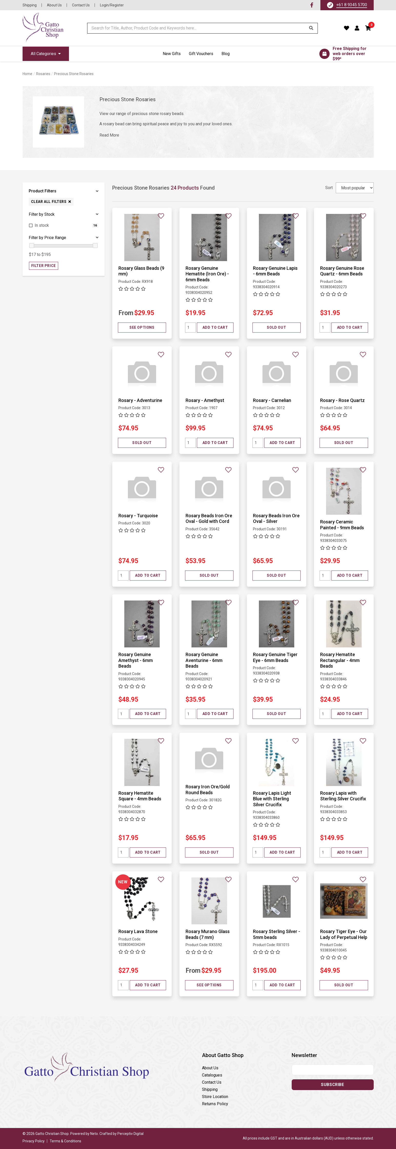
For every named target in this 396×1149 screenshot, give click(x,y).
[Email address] (333, 1069)
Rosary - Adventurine (140, 400)
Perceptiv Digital (130, 1134)
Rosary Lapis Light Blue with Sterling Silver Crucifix (272, 798)
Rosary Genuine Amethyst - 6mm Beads (135, 660)
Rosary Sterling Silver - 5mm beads (276, 934)
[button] (368, 28)
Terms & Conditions (65, 1141)
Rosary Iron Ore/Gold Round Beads (208, 789)
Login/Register (112, 5)
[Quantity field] (190, 328)
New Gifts (172, 53)
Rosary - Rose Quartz (342, 400)
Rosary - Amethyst (205, 400)
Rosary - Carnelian (272, 400)
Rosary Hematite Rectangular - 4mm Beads (340, 660)
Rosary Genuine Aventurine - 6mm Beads (204, 660)
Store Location (215, 1096)
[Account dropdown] (357, 28)
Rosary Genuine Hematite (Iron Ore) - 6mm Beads (207, 273)
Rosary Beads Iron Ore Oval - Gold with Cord (209, 518)
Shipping (30, 5)
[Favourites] (347, 28)
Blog (225, 53)
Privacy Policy (34, 1141)
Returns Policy (215, 1103)
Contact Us (81, 5)
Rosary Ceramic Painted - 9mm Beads (342, 524)
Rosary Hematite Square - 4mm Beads (139, 796)
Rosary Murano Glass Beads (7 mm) (208, 934)
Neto (94, 1134)
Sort (329, 187)
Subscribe (332, 1084)
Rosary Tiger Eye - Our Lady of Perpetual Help (343, 934)
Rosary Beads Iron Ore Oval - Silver (276, 518)
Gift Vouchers (201, 53)
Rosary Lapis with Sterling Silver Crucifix (343, 796)
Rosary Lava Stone (138, 931)
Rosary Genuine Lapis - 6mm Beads (275, 271)
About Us (54, 5)
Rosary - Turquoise (138, 515)
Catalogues (212, 1075)
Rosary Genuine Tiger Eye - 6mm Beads (275, 657)
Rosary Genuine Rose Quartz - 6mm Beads (342, 271)
